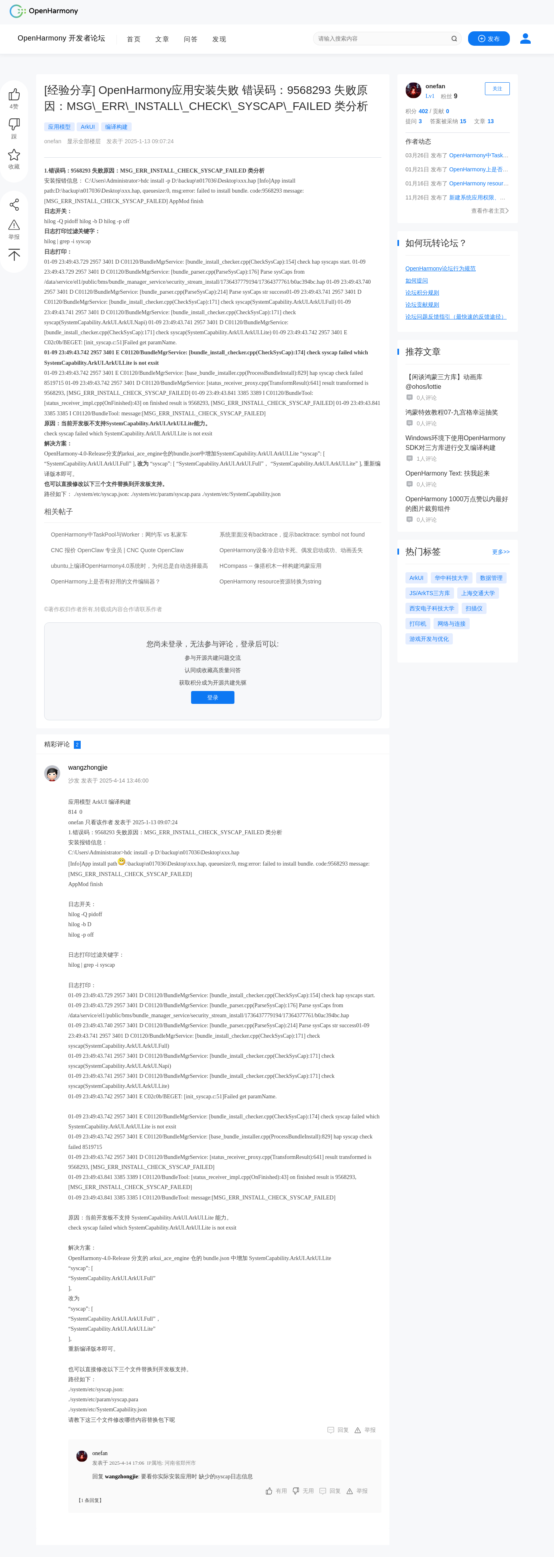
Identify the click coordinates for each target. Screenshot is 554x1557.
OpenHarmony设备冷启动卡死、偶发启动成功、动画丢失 (291, 550)
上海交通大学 (478, 593)
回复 (343, 1430)
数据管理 (491, 578)
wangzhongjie (88, 767)
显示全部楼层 (84, 141)
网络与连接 (452, 623)
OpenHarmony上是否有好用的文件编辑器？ (106, 581)
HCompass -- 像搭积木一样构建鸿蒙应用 (271, 566)
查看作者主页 (490, 210)
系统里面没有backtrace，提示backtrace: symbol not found (292, 534)
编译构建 (116, 127)
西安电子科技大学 (431, 608)
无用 (308, 1491)
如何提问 (416, 280)
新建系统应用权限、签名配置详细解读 (497, 197)
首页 (134, 39)
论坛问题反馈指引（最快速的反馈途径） (456, 316)
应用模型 (59, 127)
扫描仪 (474, 608)
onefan (435, 86)
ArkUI (416, 578)
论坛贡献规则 (422, 304)
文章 (162, 39)
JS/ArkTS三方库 (429, 593)
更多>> (501, 552)
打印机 (417, 623)
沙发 (73, 780)
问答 (191, 39)
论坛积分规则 (422, 292)
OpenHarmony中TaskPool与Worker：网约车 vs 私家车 (119, 534)
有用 (281, 1491)
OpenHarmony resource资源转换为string (500, 183)
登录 (212, 697)
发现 (219, 39)
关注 (497, 88)
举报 (370, 1430)
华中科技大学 (451, 578)
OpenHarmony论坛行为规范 (440, 268)
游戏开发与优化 (429, 639)
